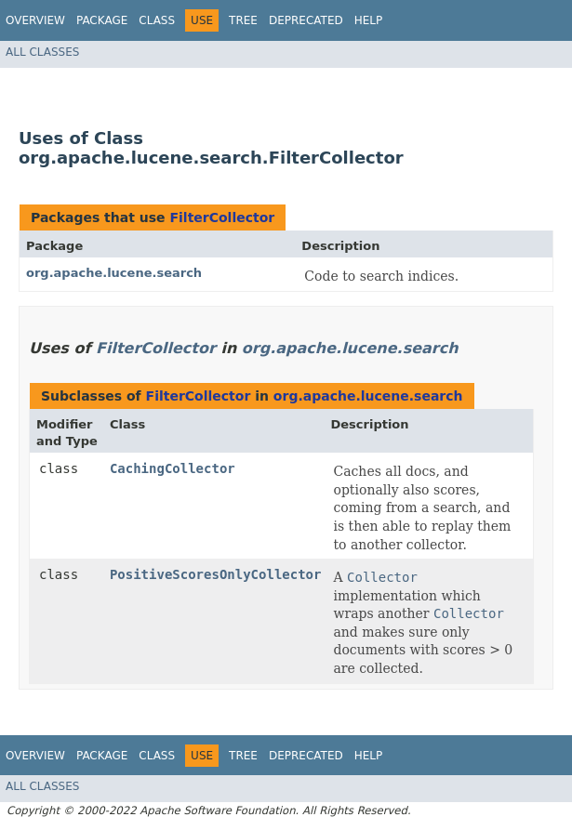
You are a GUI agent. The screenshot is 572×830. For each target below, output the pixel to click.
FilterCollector (221, 217)
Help (368, 20)
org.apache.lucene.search (114, 273)
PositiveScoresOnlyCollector (216, 574)
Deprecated (306, 20)
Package (101, 20)
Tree (243, 20)
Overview (35, 20)
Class (157, 20)
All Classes (42, 52)
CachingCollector (172, 468)
